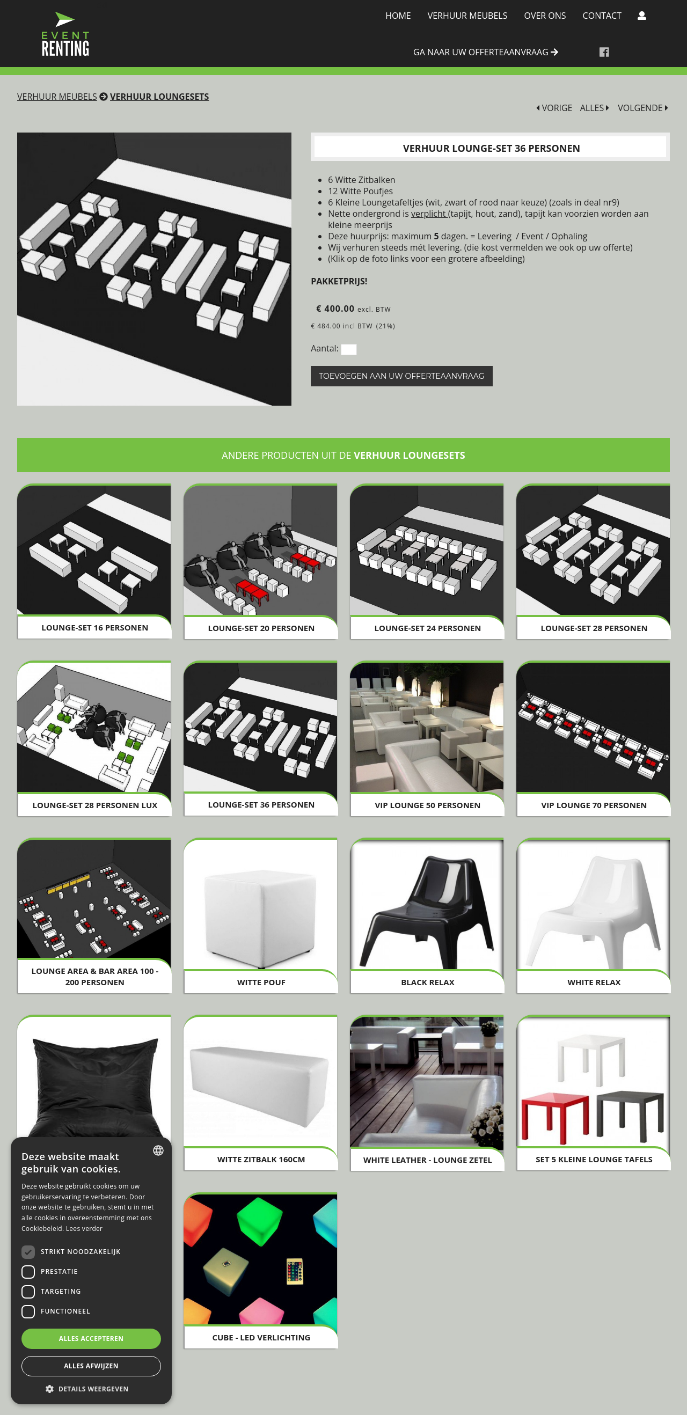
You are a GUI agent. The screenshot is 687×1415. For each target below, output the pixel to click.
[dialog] (91, 1270)
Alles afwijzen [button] (91, 1365)
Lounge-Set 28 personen (594, 627)
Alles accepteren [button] (91, 1338)
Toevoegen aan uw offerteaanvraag (401, 376)
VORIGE (554, 108)
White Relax (594, 982)
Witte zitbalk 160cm (261, 1159)
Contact (602, 15)
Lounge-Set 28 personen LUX (94, 805)
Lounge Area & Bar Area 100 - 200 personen (95, 976)
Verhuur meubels (468, 15)
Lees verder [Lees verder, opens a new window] (84, 1228)
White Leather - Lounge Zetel (427, 1159)
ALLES (595, 108)
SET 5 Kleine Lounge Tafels (594, 1159)
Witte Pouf (261, 982)
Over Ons (545, 15)
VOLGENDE (643, 108)
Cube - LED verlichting (261, 1337)
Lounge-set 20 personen (261, 627)
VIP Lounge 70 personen (594, 805)
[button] (91, 1388)
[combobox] (158, 1150)
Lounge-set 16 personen (94, 627)
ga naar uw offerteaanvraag (485, 52)
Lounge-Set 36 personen (261, 804)
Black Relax (427, 982)
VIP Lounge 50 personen (428, 805)
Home (398, 15)
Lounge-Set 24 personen (427, 627)
